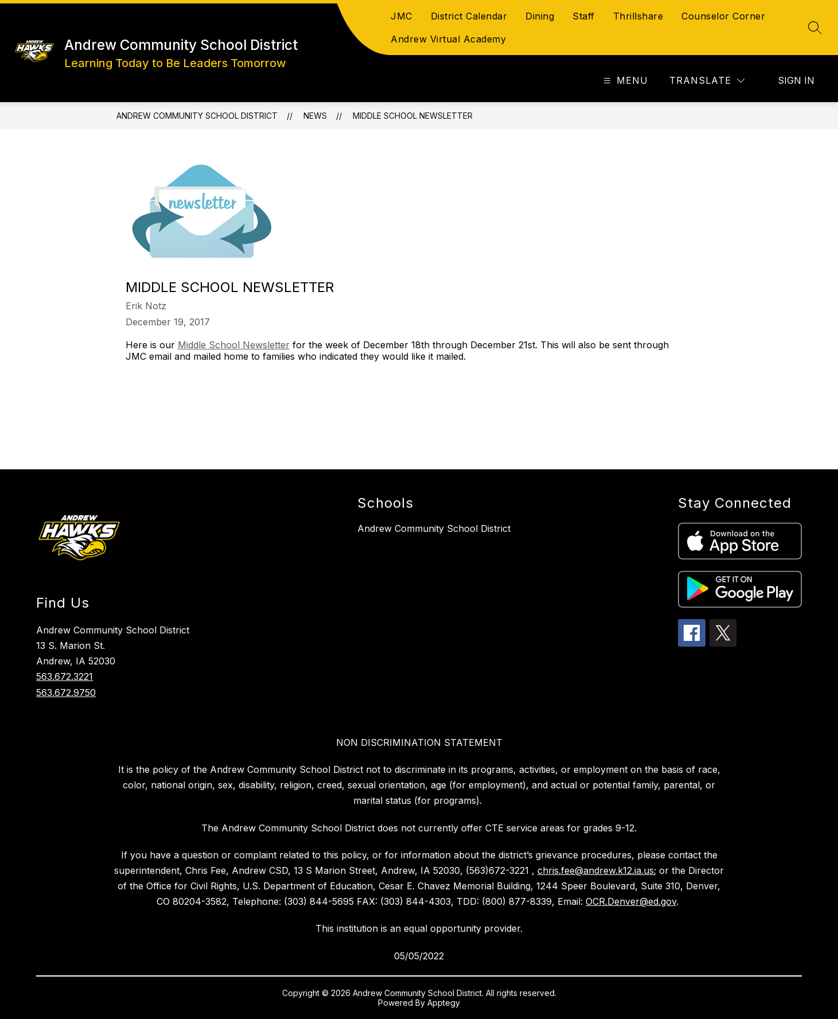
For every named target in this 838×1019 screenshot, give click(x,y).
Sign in (796, 80)
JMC (401, 16)
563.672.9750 (66, 692)
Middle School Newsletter (413, 115)
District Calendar (469, 16)
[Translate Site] (706, 80)
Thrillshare (638, 16)
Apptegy (443, 1003)
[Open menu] (624, 80)
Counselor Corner (723, 16)
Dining (539, 16)
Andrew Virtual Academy (448, 39)
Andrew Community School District (197, 115)
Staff (583, 16)
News (315, 115)
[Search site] (815, 27)
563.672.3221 (64, 676)
